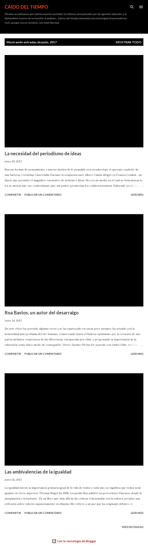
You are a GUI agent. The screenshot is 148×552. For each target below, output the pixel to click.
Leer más (137, 194)
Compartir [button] (13, 194)
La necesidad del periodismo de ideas (43, 153)
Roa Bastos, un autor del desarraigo (42, 312)
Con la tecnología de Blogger (74, 541)
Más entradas (132, 527)
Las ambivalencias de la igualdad (38, 471)
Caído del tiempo (26, 7)
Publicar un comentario (43, 194)
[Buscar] (132, 7)
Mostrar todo (128, 42)
